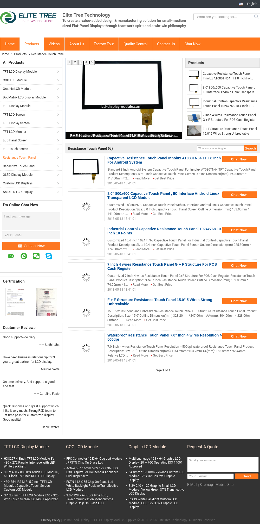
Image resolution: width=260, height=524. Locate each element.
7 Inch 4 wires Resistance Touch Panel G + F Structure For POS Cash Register (229, 117)
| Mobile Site (223, 485)
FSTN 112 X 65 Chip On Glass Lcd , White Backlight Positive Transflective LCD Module (92, 485)
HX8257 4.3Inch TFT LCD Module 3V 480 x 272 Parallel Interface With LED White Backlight (29, 462)
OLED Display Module (17, 175)
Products (31, 44)
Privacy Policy (51, 520)
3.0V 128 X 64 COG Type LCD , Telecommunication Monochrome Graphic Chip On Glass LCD (89, 499)
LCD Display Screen (16, 123)
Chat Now (192, 44)
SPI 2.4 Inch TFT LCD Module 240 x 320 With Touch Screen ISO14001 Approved (31, 497)
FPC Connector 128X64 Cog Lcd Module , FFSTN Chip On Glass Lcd (94, 460)
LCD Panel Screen (15, 140)
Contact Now (31, 246)
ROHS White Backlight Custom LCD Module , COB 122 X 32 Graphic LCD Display (153, 503)
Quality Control (135, 44)
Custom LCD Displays (17, 183)
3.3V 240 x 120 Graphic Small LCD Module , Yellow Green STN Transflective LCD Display (157, 489)
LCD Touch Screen (15, 149)
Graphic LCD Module (17, 89)
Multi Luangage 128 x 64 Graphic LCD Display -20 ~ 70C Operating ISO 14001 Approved (156, 462)
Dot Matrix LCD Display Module (24, 97)
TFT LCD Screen (14, 114)
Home (10, 44)
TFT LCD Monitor (14, 132)
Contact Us (166, 44)
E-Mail (192, 485)
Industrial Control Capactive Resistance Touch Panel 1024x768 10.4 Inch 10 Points (230, 103)
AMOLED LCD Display (17, 192)
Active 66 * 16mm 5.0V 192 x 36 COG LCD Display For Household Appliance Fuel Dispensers (92, 472)
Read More (142, 178)
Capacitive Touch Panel (19, 166)
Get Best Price (164, 178)
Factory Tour (104, 44)
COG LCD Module (15, 80)
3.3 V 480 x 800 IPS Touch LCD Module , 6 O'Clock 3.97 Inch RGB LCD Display (31, 474)
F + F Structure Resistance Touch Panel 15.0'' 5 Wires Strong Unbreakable (124, 136)
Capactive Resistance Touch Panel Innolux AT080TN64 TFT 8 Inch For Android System (227, 76)
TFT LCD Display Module (20, 71)
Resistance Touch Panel (19, 157)
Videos (54, 44)
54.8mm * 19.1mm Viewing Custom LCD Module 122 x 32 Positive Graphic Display (157, 476)
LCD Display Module (16, 106)
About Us (76, 44)
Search (257, 17)
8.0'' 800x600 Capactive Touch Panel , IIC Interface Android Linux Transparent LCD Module (230, 90)
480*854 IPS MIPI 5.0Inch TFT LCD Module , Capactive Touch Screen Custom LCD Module (28, 485)
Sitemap (206, 485)
